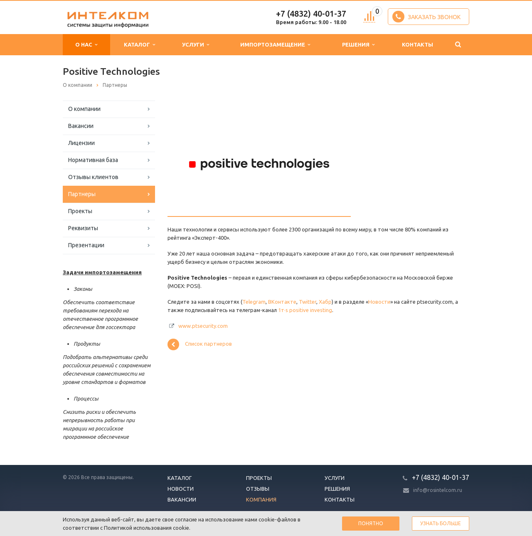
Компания (261, 499)
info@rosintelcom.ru (437, 490)
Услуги (195, 45)
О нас (86, 45)
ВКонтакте (282, 302)
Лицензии (81, 143)
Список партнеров (199, 344)
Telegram (254, 302)
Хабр (325, 302)
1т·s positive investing (305, 310)
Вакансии (81, 126)
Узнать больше (440, 523)
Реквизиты (83, 228)
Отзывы (257, 489)
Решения (358, 45)
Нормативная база (93, 160)
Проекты (80, 211)
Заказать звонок (426, 16)
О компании (84, 109)
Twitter (307, 302)
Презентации (86, 245)
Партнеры (82, 194)
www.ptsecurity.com (203, 326)
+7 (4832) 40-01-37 (311, 13)
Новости (379, 302)
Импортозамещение (275, 45)
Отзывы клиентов (93, 177)
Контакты (417, 44)
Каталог (139, 45)
